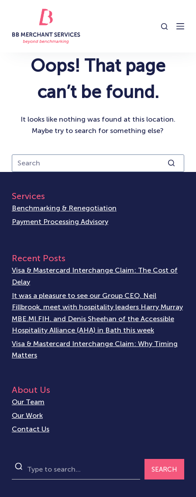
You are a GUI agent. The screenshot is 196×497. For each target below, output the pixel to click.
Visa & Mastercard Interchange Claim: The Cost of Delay (95, 276)
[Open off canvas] (180, 26)
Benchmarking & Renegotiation (64, 208)
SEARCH (164, 469)
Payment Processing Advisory (60, 221)
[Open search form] (164, 26)
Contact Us (30, 429)
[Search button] (171, 163)
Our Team (28, 402)
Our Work (27, 415)
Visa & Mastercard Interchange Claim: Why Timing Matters (95, 349)
